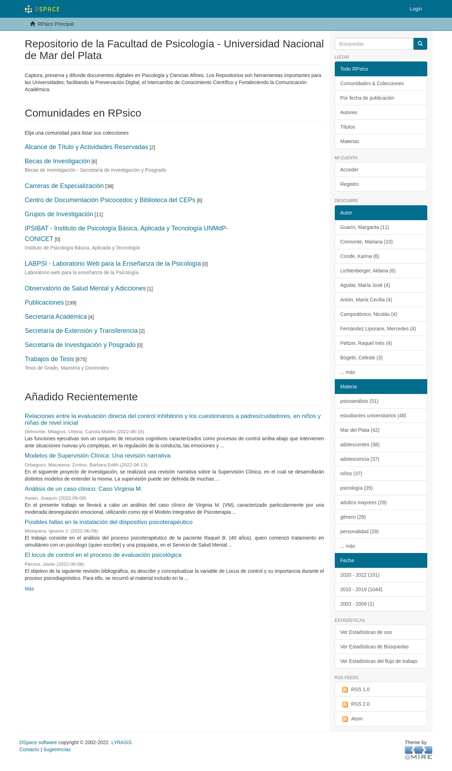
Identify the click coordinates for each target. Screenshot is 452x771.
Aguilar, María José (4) (365, 285)
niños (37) (351, 473)
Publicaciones (44, 302)
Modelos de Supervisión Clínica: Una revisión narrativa (98, 455)
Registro (349, 184)
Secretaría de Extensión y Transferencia (81, 330)
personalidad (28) (359, 531)
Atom (351, 719)
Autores (348, 112)
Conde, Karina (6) (360, 256)
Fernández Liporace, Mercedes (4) (378, 328)
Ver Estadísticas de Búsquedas (374, 646)
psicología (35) (356, 488)
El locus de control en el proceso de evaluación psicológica (103, 555)
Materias (349, 141)
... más (347, 372)
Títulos (347, 127)
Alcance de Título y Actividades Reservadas (86, 147)
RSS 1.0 (355, 690)
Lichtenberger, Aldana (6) (368, 270)
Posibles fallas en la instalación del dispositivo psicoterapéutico (108, 522)
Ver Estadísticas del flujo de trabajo (379, 661)
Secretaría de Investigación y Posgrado (80, 344)
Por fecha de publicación (367, 98)
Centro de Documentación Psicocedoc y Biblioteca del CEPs (110, 200)
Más (29, 589)
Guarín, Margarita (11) (364, 227)
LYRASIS (121, 742)
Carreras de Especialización (64, 185)
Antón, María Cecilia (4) (366, 299)
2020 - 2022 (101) (360, 575)
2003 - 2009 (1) (357, 604)
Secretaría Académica (56, 316)
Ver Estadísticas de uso (366, 632)
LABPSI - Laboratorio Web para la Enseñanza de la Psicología (113, 263)
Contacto (29, 749)
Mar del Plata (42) (360, 430)
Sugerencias (57, 749)
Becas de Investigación (57, 161)
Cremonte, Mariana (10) (366, 242)
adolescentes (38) (360, 444)
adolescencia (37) (360, 459)
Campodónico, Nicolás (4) (368, 314)
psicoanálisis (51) (359, 401)
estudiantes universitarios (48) (373, 415)
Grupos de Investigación (59, 214)
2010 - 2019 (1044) (361, 589)
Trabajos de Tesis (49, 359)
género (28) (353, 517)
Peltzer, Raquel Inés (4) (366, 343)
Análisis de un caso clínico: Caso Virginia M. (83, 488)
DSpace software (38, 742)
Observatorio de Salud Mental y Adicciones (85, 288)
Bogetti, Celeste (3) (361, 357)
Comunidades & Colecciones (372, 83)
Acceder (349, 169)
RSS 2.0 (355, 704)
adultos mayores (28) (363, 502)
